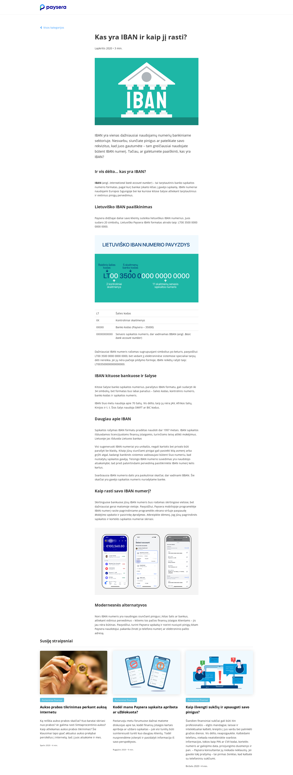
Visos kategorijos (52, 27)
